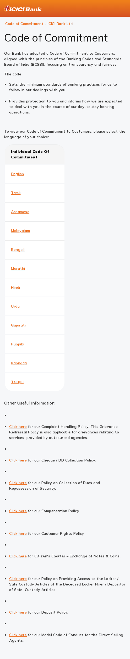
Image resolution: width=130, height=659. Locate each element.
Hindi (15, 287)
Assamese (20, 211)
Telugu (17, 382)
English (17, 174)
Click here (18, 426)
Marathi (18, 268)
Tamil (16, 192)
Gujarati (18, 325)
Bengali (18, 249)
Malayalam (20, 230)
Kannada (19, 363)
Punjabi (17, 344)
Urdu (15, 306)
